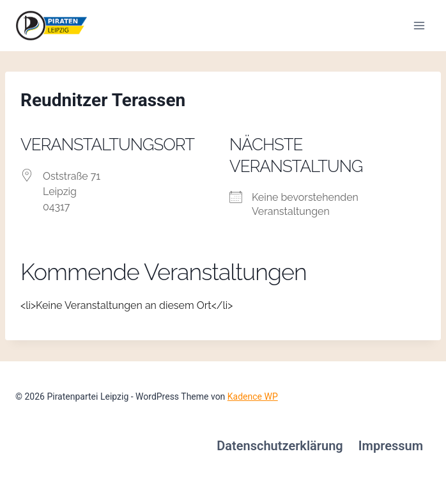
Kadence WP (252, 396)
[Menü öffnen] (419, 25)
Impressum (390, 445)
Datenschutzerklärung (280, 445)
